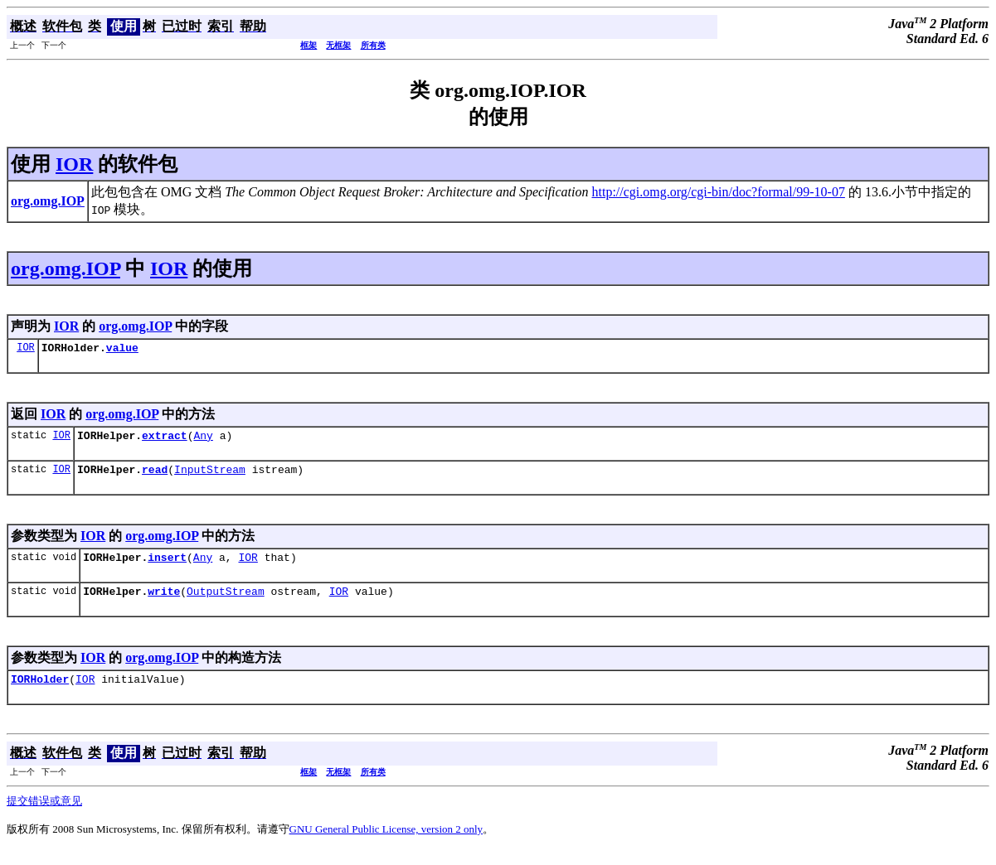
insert (167, 566)
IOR (74, 164)
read (155, 476)
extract (164, 439)
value (122, 349)
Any (202, 439)
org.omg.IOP (65, 268)
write (164, 603)
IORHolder (40, 693)
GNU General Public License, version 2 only (386, 844)
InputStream (209, 476)
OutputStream (226, 603)
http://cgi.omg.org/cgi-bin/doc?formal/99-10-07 (717, 192)
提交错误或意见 (44, 815)
